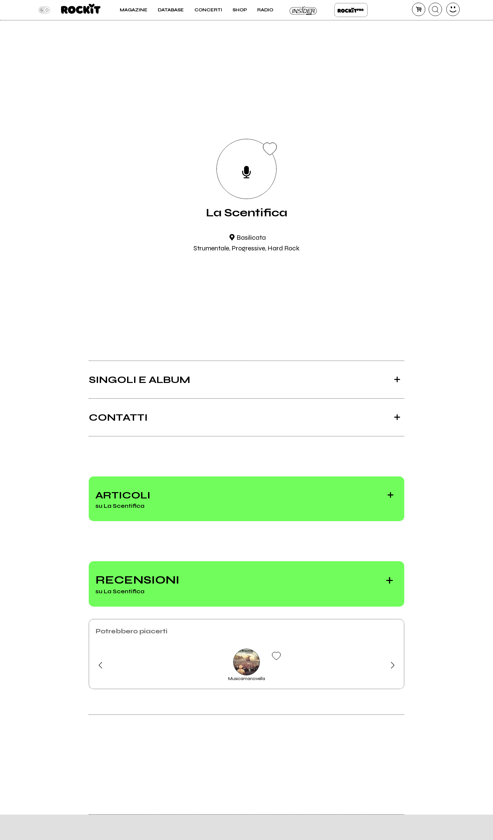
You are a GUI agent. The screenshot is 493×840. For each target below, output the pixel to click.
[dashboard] (453, 9)
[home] (80, 10)
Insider (303, 10)
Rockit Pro (351, 10)
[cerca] (435, 9)
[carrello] (418, 9)
